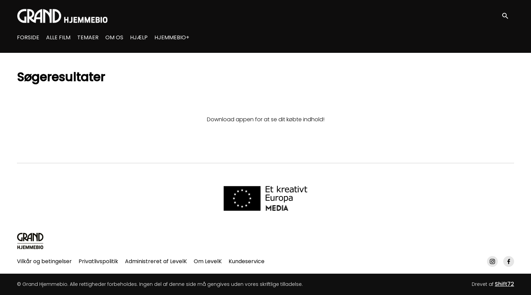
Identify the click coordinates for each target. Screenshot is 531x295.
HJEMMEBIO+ (171, 37)
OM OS (114, 37)
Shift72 (504, 284)
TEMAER (88, 37)
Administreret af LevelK (156, 261)
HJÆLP (139, 37)
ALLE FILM (58, 37)
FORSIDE (28, 37)
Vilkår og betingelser (44, 261)
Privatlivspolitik (98, 261)
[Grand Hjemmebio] (30, 240)
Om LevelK (208, 261)
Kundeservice (246, 261)
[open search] (508, 15)
